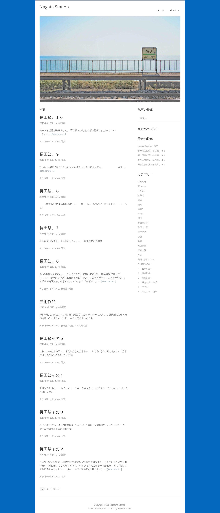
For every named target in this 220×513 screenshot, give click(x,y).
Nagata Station (54, 7)
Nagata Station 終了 (148, 142)
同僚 (140, 215)
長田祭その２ (52, 445)
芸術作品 (47, 298)
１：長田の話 (80, 322)
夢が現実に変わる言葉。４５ (151, 147)
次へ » (56, 485)
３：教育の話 (144, 274)
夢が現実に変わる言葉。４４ (151, 152)
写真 (63, 138)
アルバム (55, 138)
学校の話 (142, 228)
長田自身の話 (144, 260)
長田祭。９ (49, 150)
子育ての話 (143, 224)
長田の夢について (146, 256)
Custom (92, 505)
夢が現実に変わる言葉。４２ (151, 161)
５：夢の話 (143, 283)
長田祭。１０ (51, 114)
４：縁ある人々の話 (147, 279)
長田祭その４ (52, 371)
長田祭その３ (52, 408)
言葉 (140, 251)
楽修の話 (142, 247)
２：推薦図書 (144, 269)
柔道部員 (142, 242)
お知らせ (142, 178)
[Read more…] (58, 130)
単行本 (141, 210)
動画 (140, 201)
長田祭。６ (49, 257)
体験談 (64, 285)
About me (174, 6)
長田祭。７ (49, 224)
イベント (142, 187)
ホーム (160, 6)
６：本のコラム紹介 (147, 288)
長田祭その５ (52, 335)
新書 (140, 237)
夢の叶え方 (143, 219)
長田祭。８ (49, 187)
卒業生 (141, 205)
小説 (140, 233)
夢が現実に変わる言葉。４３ (151, 156)
